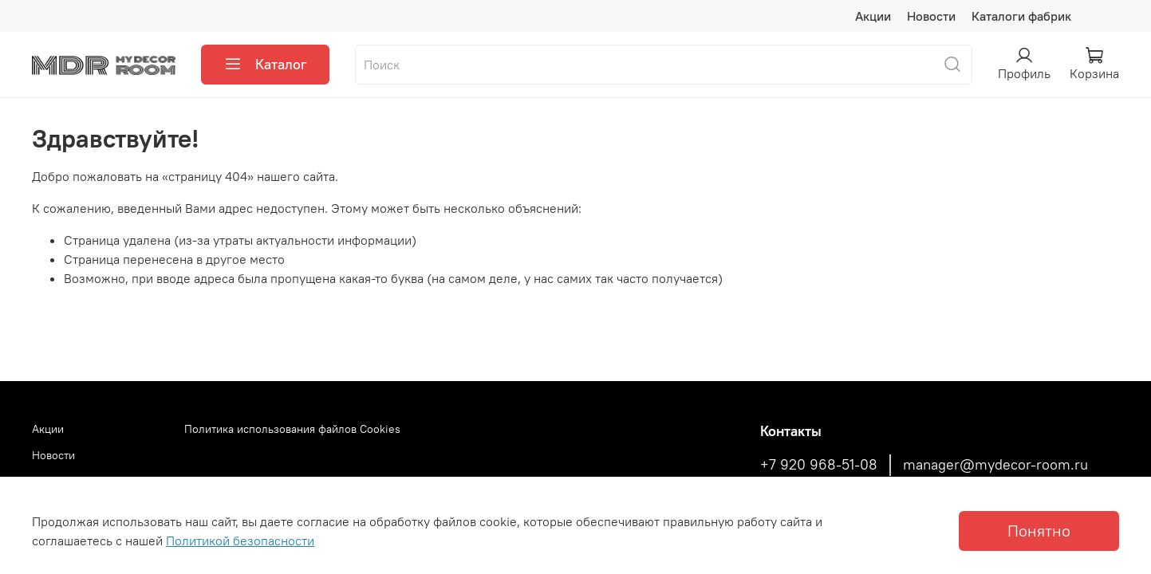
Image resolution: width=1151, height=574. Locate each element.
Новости (931, 16)
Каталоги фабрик (1021, 16)
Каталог (265, 64)
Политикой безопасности (240, 540)
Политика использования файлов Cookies (292, 429)
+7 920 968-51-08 (818, 465)
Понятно (1038, 531)
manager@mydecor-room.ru (995, 465)
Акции (873, 16)
